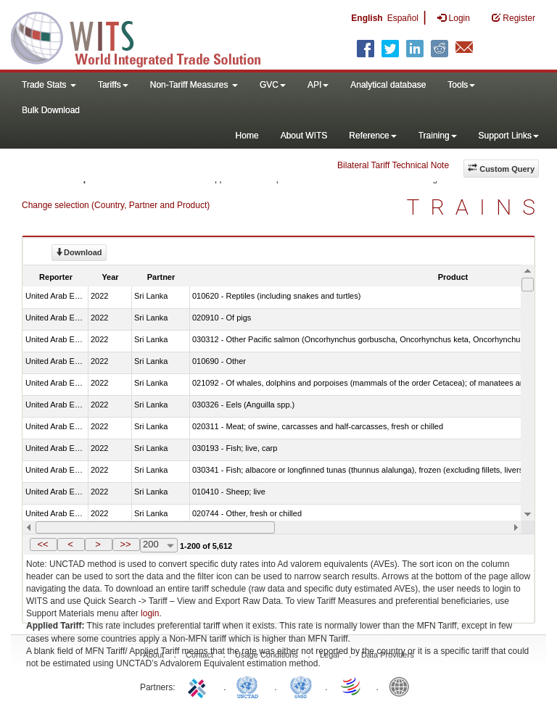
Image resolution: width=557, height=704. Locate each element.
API (318, 85)
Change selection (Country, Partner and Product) (116, 205)
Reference (372, 136)
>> (125, 544)
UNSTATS (300, 685)
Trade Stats (49, 85)
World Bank (402, 685)
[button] (43, 544)
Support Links (509, 136)
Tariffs (113, 85)
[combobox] (159, 545)
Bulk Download (51, 110)
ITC (199, 685)
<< (42, 544)
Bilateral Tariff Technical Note (393, 165)
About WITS (304, 136)
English (366, 18)
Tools (461, 85)
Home (247, 136)
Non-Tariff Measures (194, 85)
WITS (145, 36)
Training (437, 136)
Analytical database (388, 85)
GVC (273, 85)
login (150, 613)
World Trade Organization (351, 685)
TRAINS (476, 207)
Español (402, 18)
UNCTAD (250, 685)
